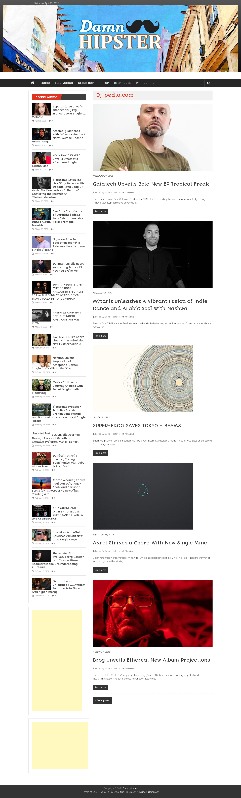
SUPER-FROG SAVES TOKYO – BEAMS (137, 425)
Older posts (103, 700)
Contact (154, 792)
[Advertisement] (57, 660)
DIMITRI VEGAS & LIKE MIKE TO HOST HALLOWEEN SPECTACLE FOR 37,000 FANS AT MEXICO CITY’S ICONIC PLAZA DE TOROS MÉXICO (57, 291)
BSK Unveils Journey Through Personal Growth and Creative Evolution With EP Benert (56, 438)
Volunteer (131, 792)
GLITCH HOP (86, 83)
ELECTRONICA (64, 83)
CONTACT (150, 83)
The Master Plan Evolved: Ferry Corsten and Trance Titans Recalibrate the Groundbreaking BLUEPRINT (58, 560)
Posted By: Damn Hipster (106, 192)
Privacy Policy (105, 792)
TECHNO (44, 83)
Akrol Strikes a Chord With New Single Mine (150, 543)
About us (119, 792)
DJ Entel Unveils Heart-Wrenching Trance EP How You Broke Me (69, 267)
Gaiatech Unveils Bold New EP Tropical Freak (151, 184)
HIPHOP (104, 83)
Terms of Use (89, 792)
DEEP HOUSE (122, 83)
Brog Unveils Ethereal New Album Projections (151, 660)
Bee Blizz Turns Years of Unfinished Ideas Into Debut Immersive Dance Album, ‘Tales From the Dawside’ (57, 218)
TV (137, 83)
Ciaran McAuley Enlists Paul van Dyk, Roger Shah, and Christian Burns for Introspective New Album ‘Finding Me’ (58, 487)
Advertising (143, 792)
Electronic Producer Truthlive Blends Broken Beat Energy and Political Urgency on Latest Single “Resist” (59, 413)
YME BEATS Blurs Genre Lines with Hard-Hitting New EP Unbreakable (69, 341)
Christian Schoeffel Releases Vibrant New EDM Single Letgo (68, 536)
